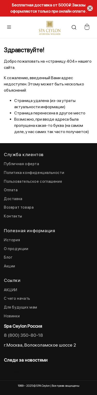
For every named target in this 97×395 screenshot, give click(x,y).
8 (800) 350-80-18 (23, 335)
